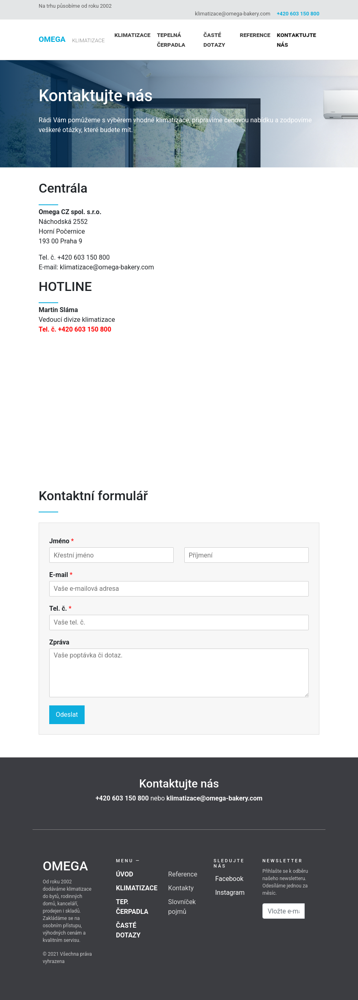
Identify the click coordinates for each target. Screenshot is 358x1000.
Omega (52, 39)
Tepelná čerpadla (171, 39)
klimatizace (88, 40)
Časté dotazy (214, 39)
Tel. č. (60, 608)
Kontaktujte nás (296, 39)
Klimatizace (132, 35)
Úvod (124, 874)
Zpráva (59, 642)
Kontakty (181, 888)
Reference (255, 35)
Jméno (61, 541)
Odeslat (67, 714)
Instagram (229, 892)
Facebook (229, 879)
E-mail (60, 575)
